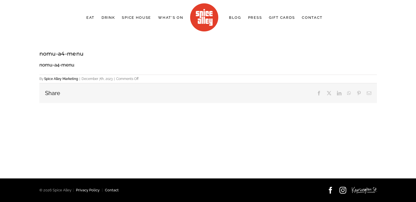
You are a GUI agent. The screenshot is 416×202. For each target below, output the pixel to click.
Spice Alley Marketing (61, 79)
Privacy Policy (88, 190)
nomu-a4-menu (56, 65)
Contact (112, 190)
